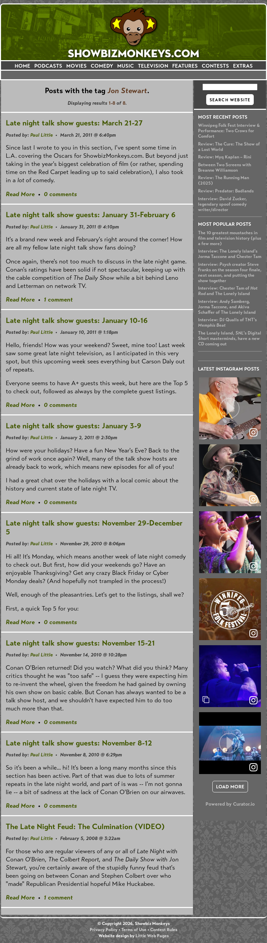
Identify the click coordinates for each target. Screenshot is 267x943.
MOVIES (76, 66)
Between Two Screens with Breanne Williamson (224, 167)
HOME (22, 66)
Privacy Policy (104, 929)
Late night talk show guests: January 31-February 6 (91, 214)
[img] (230, 676)
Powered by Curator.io (230, 804)
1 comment (58, 299)
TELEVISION (153, 66)
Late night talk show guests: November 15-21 (80, 643)
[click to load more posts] (230, 786)
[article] (230, 408)
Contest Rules (163, 929)
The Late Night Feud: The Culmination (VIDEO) (85, 826)
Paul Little (41, 135)
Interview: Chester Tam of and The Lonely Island (227, 291)
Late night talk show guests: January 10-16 (77, 320)
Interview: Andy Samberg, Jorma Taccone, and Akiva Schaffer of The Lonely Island (227, 307)
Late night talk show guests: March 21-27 (74, 122)
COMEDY (102, 66)
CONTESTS (215, 66)
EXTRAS (243, 66)
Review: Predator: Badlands (226, 191)
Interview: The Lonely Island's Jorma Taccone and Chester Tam (229, 253)
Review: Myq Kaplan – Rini (224, 157)
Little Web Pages (152, 936)
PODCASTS (48, 66)
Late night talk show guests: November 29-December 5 (94, 527)
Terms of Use (133, 929)
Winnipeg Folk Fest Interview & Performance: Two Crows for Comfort (229, 131)
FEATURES (185, 66)
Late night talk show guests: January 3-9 (73, 425)
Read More (20, 194)
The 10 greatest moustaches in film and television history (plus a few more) (229, 238)
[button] (230, 408)
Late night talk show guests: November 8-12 (79, 743)
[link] (253, 700)
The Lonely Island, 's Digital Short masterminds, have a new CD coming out (229, 338)
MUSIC (125, 66)
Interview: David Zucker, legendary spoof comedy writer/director (222, 204)
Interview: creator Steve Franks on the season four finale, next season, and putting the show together (230, 273)
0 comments (60, 194)
